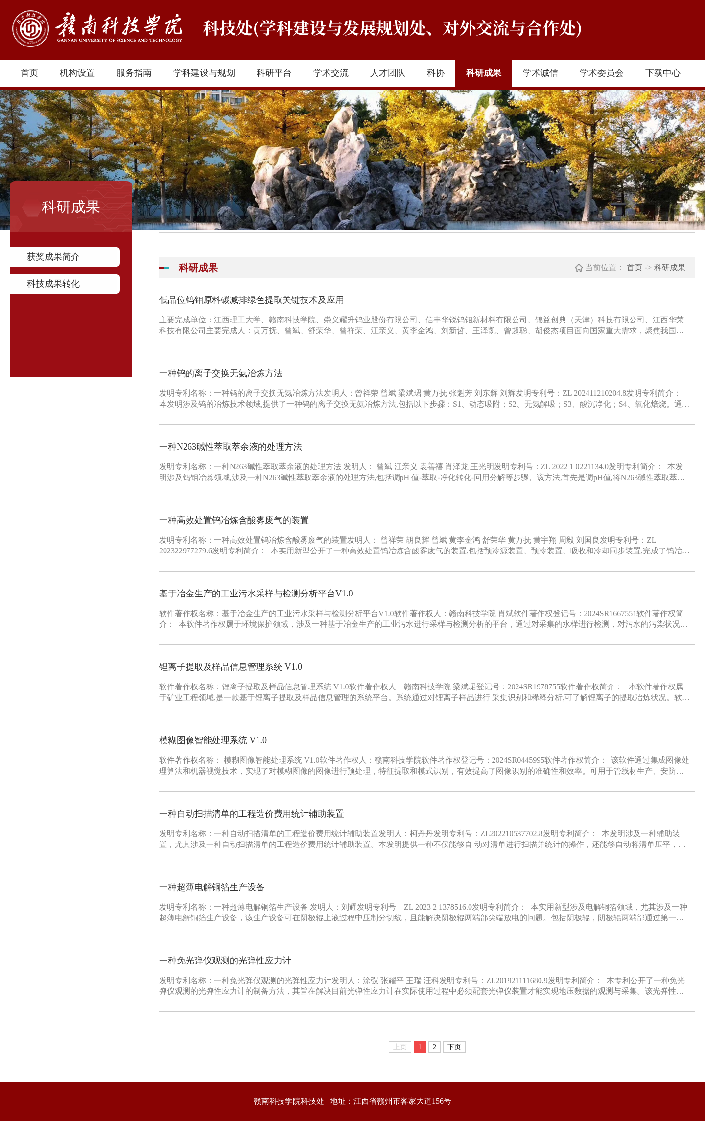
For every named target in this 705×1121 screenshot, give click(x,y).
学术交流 (331, 73)
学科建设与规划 (204, 73)
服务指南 (134, 73)
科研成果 (483, 73)
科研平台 (274, 73)
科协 (436, 73)
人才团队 (387, 73)
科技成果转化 (53, 284)
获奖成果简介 (53, 257)
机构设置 (77, 73)
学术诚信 (540, 73)
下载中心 (663, 73)
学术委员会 (602, 73)
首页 (29, 73)
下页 (454, 1047)
